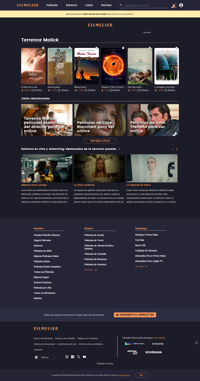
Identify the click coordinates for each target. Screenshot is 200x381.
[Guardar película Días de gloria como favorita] (70, 48)
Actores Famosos (42, 282)
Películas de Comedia (95, 254)
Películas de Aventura (95, 264)
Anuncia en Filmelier (65, 338)
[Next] (177, 149)
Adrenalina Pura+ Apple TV (149, 261)
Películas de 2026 (43, 251)
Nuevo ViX (140, 245)
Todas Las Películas (44, 272)
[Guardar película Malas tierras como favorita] (96, 48)
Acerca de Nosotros (43, 338)
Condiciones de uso (123, 375)
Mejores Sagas (41, 277)
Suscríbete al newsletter (135, 315)
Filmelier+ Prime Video (146, 235)
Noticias (38, 298)
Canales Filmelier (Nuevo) (47, 235)
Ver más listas (100, 141)
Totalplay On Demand (146, 250)
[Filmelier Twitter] (78, 357)
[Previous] (173, 149)
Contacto (38, 349)
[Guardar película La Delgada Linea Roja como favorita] (176, 48)
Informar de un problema (91, 344)
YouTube (139, 240)
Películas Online (42, 261)
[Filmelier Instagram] (66, 357)
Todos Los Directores (44, 293)
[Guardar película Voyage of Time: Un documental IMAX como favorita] (123, 48)
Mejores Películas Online (46, 256)
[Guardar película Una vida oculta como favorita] (150, 48)
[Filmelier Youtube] (84, 357)
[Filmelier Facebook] (72, 357)
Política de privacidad (44, 344)
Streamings (141, 228)
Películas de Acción (94, 235)
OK (141, 375)
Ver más (90, 269)
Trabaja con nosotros (87, 338)
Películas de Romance (95, 259)
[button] (54, 357)
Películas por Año (42, 287)
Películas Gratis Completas (47, 266)
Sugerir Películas (42, 240)
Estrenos (38, 245)
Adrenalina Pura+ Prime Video (150, 256)
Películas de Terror (94, 240)
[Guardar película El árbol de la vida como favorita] (43, 48)
